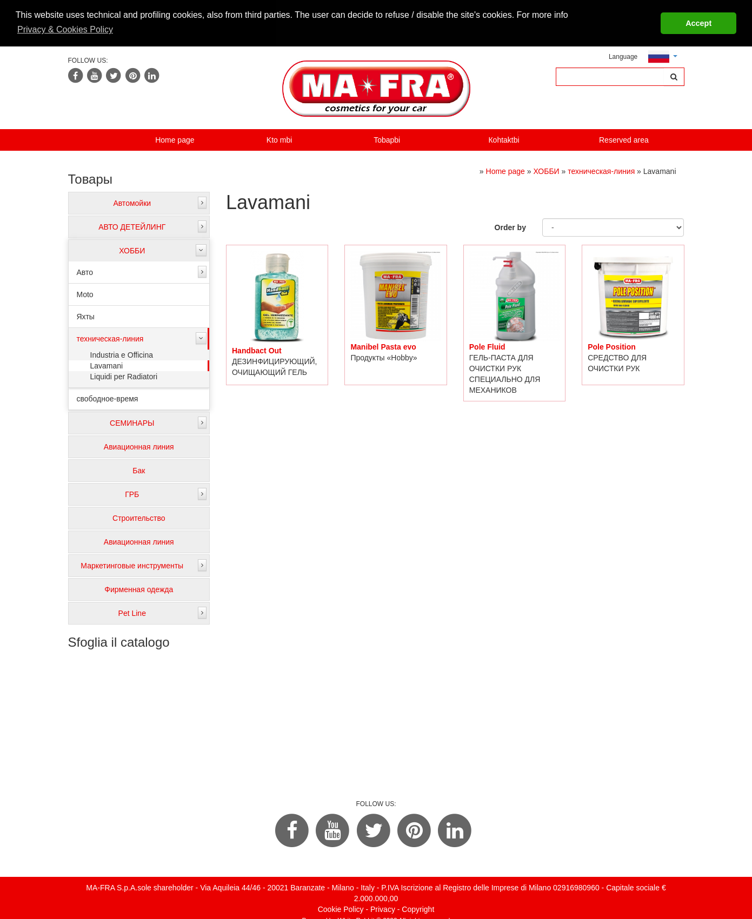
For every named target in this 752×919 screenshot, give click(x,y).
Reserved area (624, 138)
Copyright (418, 907)
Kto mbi (279, 138)
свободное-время (107, 397)
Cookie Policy (341, 907)
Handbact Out (257, 349)
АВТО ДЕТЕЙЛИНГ (131, 226)
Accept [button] (698, 23)
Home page (174, 138)
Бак (138, 469)
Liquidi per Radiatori (124, 375)
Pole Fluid (487, 345)
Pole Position (612, 345)
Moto (85, 293)
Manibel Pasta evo (383, 345)
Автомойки (132, 202)
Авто (85, 271)
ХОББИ (132, 249)
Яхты (86, 315)
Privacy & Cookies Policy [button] (65, 29)
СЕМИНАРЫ (132, 422)
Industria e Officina (121, 354)
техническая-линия (110, 337)
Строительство (138, 517)
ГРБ (132, 493)
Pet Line (132, 612)
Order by (510, 226)
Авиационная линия (139, 445)
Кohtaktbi (503, 138)
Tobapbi (387, 138)
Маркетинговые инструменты (132, 564)
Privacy (382, 907)
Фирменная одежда (138, 588)
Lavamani (106, 364)
